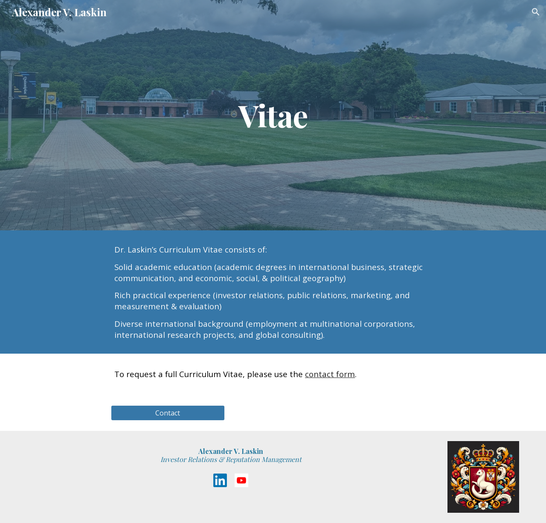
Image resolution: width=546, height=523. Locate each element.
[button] (536, 12)
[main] (273, 115)
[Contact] (167, 412)
